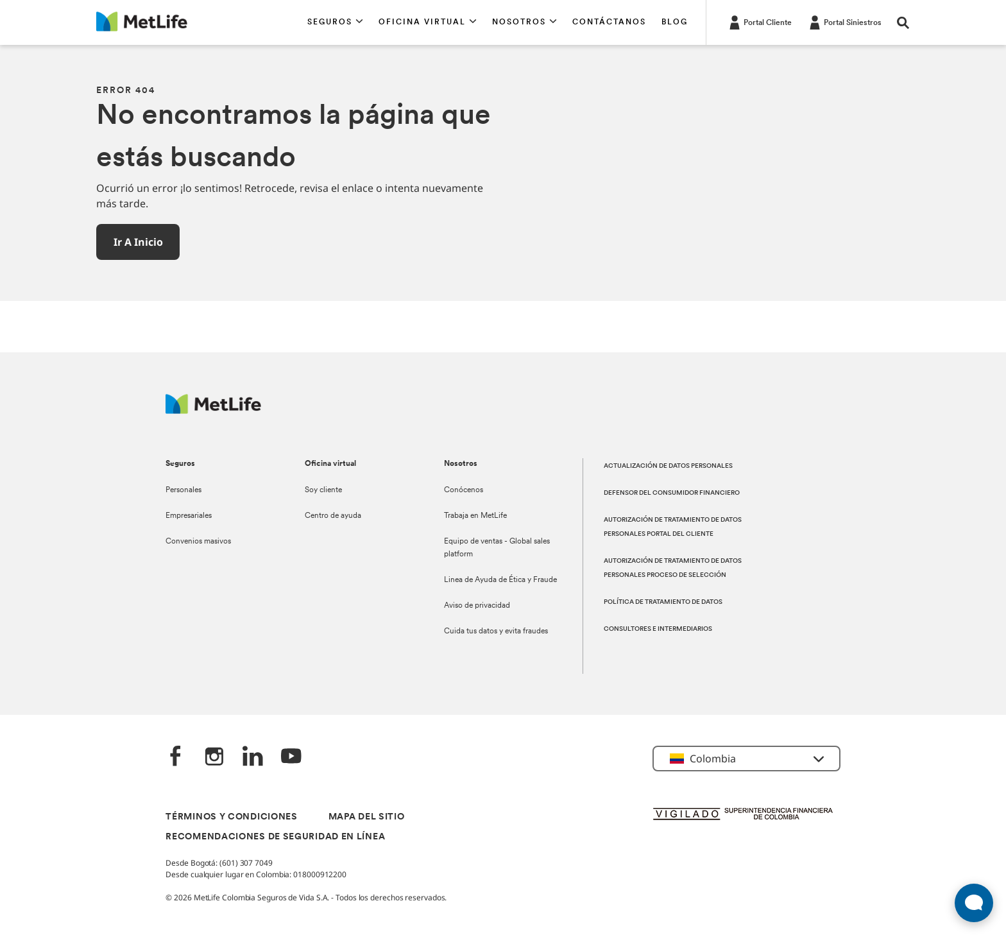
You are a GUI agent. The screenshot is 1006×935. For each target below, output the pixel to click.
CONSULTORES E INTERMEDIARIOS (658, 629)
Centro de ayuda (333, 516)
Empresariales (189, 516)
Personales (183, 490)
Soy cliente (323, 490)
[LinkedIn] (253, 757)
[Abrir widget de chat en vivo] (974, 903)
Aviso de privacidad (477, 606)
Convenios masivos (198, 541)
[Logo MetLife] (213, 410)
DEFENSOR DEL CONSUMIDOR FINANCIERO (672, 493)
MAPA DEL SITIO (366, 817)
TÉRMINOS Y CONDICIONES (231, 817)
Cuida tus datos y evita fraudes (496, 631)
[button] (335, 22)
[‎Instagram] (214, 757)
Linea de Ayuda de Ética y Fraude (500, 580)
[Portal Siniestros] (844, 22)
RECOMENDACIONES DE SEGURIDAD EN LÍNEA (275, 837)
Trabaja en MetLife (475, 516)
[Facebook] (176, 757)
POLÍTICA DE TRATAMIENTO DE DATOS (663, 602)
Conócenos (463, 490)
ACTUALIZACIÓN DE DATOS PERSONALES (668, 466)
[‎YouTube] (291, 757)
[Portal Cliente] (759, 22)
